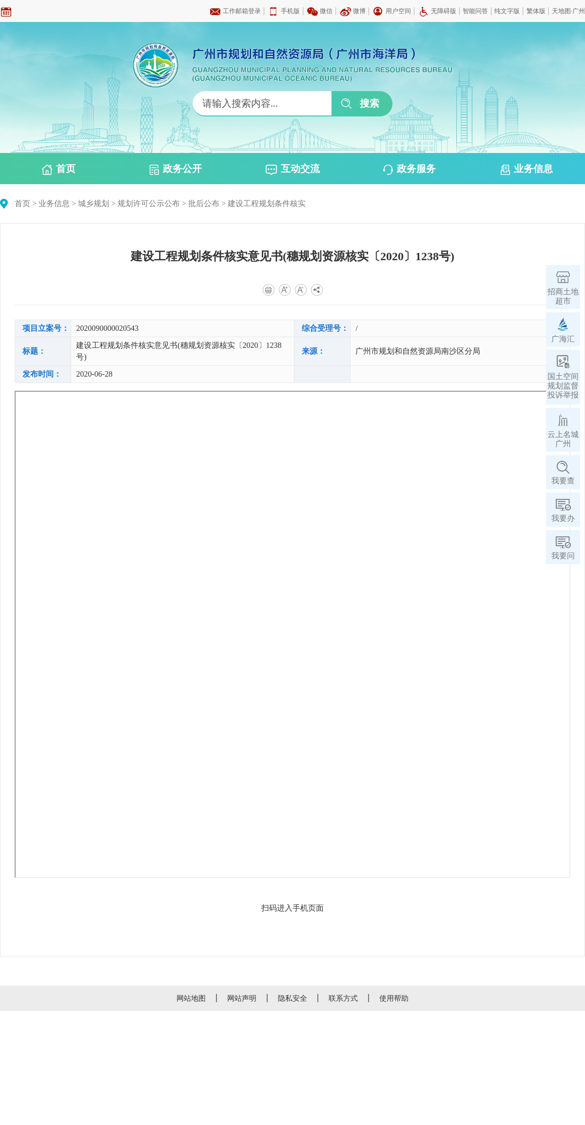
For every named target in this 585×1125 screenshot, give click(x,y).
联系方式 (343, 998)
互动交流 (293, 169)
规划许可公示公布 (148, 203)
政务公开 (176, 169)
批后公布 (203, 203)
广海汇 (563, 339)
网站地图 (191, 998)
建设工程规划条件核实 (267, 203)
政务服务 (409, 169)
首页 (59, 169)
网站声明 (241, 998)
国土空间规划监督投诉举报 (563, 385)
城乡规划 (93, 203)
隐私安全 (292, 998)
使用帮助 (394, 998)
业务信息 (527, 169)
